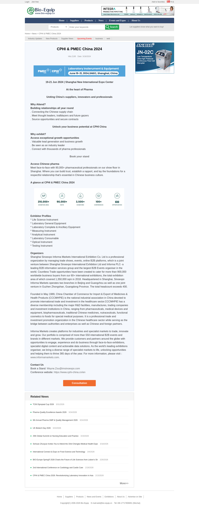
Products (89, 20)
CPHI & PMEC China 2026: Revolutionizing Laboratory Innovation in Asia (63, 475)
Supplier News (67, 39)
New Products (52, 39)
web (108, 39)
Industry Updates (35, 39)
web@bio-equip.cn (104, 503)
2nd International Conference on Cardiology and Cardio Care (58, 468)
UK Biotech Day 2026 (42, 428)
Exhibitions (109, 497)
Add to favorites (158, 2)
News (101, 20)
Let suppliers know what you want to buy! (147, 27)
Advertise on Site (135, 497)
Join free (35, 2)
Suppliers (74, 20)
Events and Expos (117, 20)
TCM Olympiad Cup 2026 (43, 404)
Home (61, 20)
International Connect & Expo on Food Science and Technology (59, 452)
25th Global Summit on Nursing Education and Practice (56, 436)
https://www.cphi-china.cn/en (69, 372)
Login (27, 2)
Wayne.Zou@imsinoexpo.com (63, 368)
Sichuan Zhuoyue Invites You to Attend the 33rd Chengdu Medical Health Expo (65, 444)
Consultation (79, 383)
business (99, 39)
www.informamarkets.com (44, 357)
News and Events (94, 497)
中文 (170, 2)
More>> (124, 483)
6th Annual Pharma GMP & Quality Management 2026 (55, 420)
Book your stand (79, 156)
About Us (135, 20)
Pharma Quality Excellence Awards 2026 (50, 412)
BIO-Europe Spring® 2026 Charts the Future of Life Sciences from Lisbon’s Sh (65, 460)
